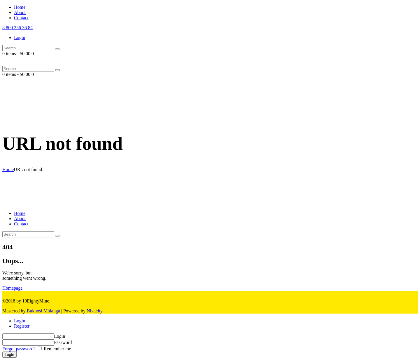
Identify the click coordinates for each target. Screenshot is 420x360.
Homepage (12, 288)
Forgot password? (19, 348)
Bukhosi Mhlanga (43, 310)
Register (21, 326)
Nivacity (95, 310)
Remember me (57, 348)
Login (19, 320)
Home (8, 169)
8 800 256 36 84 (17, 27)
